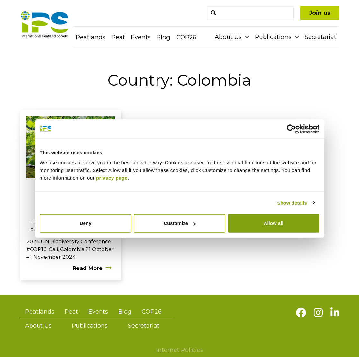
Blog (163, 37)
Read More (92, 268)
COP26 (186, 37)
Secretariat (320, 37)
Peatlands (90, 37)
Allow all (273, 223)
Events (141, 37)
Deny (86, 223)
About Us (229, 37)
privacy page (112, 178)
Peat (118, 37)
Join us (319, 12)
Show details (292, 202)
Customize (180, 223)
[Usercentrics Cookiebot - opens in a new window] (291, 129)
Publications (274, 37)
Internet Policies (179, 349)
